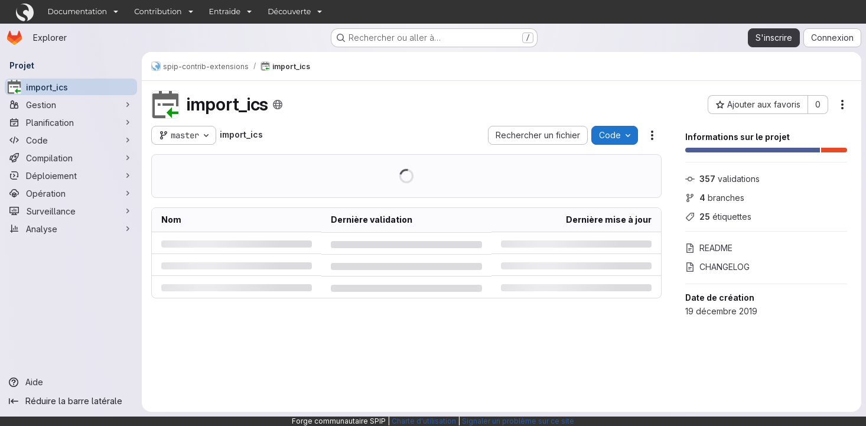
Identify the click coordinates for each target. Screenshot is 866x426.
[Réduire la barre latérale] (71, 401)
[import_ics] (71, 87)
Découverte (289, 11)
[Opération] (71, 193)
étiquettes (718, 217)
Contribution (157, 11)
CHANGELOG (717, 267)
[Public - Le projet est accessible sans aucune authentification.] (277, 104)
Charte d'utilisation (424, 421)
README (708, 248)
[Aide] (71, 382)
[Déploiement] (71, 175)
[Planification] (71, 122)
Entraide (225, 11)
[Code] (71, 140)
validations (722, 179)
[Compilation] (71, 157)
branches (714, 198)
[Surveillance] (71, 211)
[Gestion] (71, 104)
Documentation (78, 11)
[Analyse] (71, 228)
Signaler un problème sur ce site (518, 421)
